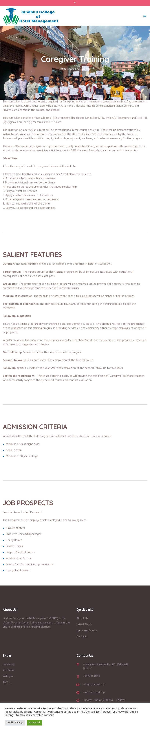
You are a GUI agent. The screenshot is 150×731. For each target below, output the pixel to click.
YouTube (8, 670)
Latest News (84, 624)
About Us (82, 618)
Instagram (8, 676)
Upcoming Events (86, 630)
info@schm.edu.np (94, 684)
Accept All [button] (34, 723)
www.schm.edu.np (94, 692)
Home (63, 69)
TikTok (7, 682)
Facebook (8, 664)
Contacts (82, 636)
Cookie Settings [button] (15, 723)
